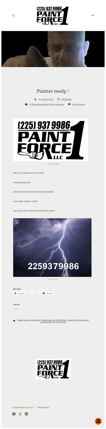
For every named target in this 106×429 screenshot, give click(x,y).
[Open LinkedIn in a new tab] (26, 414)
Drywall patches (48, 320)
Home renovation (56, 104)
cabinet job (35, 320)
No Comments (78, 104)
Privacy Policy (43, 407)
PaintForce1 (61, 320)
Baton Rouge (23, 320)
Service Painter (60, 322)
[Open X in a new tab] (20, 414)
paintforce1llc (47, 99)
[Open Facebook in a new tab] (14, 414)
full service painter (39, 104)
